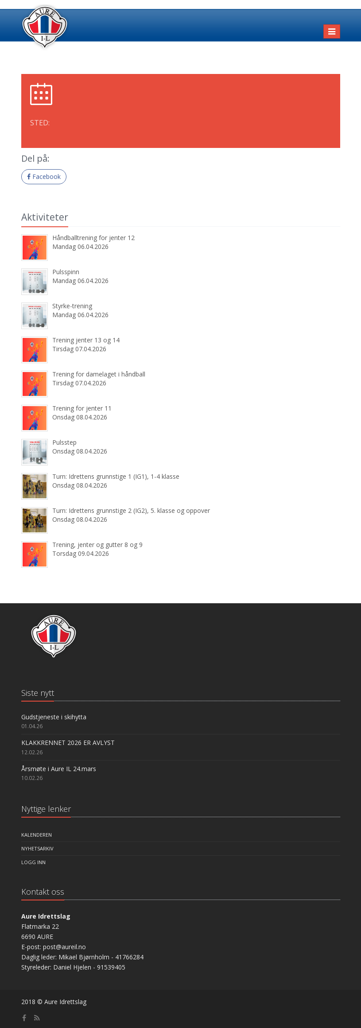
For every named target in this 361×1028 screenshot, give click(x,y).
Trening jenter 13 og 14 (86, 340)
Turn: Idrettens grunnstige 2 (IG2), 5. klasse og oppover (131, 510)
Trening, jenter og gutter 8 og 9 (97, 544)
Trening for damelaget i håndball (98, 374)
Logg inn (33, 862)
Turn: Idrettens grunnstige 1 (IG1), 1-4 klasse (115, 476)
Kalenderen (36, 834)
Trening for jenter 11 (82, 408)
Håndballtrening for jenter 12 (93, 237)
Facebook (44, 176)
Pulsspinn (65, 272)
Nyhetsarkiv (37, 848)
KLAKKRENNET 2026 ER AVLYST (68, 742)
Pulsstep (64, 442)
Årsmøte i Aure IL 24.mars (58, 768)
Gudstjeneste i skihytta (53, 717)
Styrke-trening (72, 306)
